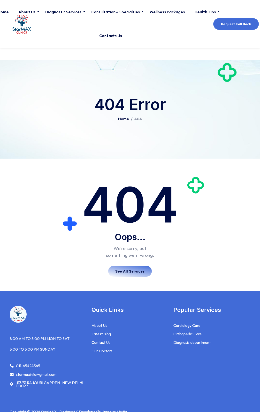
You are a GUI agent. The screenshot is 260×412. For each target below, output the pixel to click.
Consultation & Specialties (116, 11)
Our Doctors (102, 351)
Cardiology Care (186, 325)
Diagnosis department (192, 342)
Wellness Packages (167, 11)
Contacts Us (110, 35)
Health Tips (206, 11)
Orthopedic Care (187, 334)
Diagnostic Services (64, 11)
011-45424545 (28, 365)
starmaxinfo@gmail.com (36, 374)
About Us (27, 11)
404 (138, 119)
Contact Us (101, 342)
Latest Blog (101, 334)
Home (123, 118)
